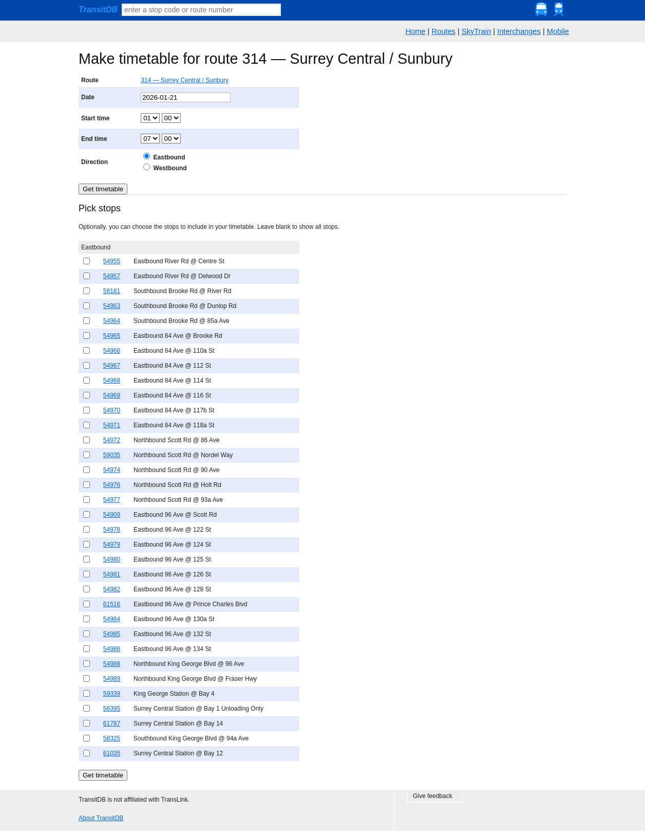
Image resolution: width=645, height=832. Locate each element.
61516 (111, 604)
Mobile (558, 31)
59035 (111, 455)
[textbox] (201, 10)
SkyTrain (476, 31)
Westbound (170, 168)
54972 (111, 440)
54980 (111, 559)
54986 (111, 649)
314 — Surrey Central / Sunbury (185, 80)
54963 (111, 306)
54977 (111, 499)
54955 (111, 261)
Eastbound (169, 157)
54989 (111, 678)
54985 (111, 634)
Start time (95, 118)
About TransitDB (101, 818)
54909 (111, 514)
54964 (111, 320)
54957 (111, 276)
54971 (111, 425)
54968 (111, 380)
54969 (111, 395)
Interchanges (519, 31)
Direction (94, 162)
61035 (111, 753)
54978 (111, 529)
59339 (111, 693)
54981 (111, 574)
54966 (111, 350)
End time (94, 138)
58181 (111, 291)
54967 (111, 365)
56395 (111, 708)
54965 (111, 335)
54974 (111, 470)
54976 (111, 485)
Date (87, 97)
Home (415, 31)
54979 (111, 544)
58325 (111, 738)
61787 (111, 723)
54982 (111, 589)
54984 (111, 619)
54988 (111, 663)
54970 (111, 410)
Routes (443, 31)
